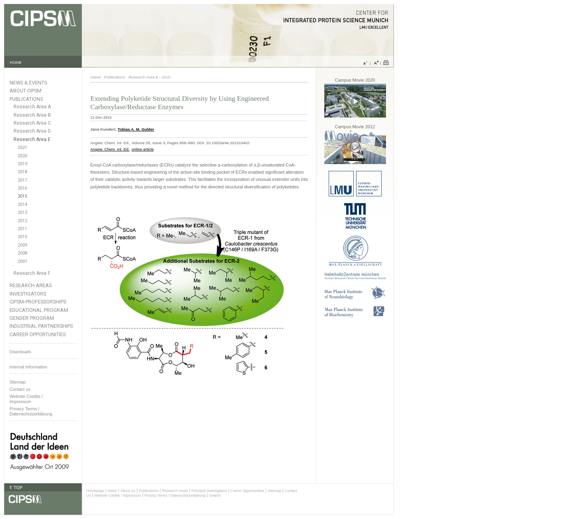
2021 (22, 147)
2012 (22, 220)
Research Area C (32, 123)
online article (143, 149)
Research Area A (32, 107)
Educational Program (39, 310)
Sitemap (17, 382)
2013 (22, 212)
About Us (127, 491)
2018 (22, 171)
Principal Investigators (209, 491)
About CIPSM (25, 91)
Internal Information (28, 366)
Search (215, 495)
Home (95, 77)
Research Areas (31, 285)
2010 (22, 236)
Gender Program (32, 318)
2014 (22, 204)
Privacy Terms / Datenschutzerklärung (31, 411)
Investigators (28, 294)
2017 (22, 180)
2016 (22, 188)
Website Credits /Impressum (26, 399)
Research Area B (32, 115)
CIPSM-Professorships (38, 302)
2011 (22, 228)
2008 (22, 253)
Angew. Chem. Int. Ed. (109, 149)
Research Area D (32, 131)
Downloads (20, 351)
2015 (22, 196)
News (112, 491)
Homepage (95, 491)
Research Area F (32, 273)
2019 (22, 163)
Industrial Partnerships (41, 326)
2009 (22, 245)
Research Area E (32, 139)
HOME (16, 62)
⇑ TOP (15, 487)
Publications (26, 99)
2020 (22, 156)
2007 (22, 261)
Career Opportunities (38, 334)
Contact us (20, 389)
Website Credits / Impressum (117, 495)
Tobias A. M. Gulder (136, 129)
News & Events (28, 83)
